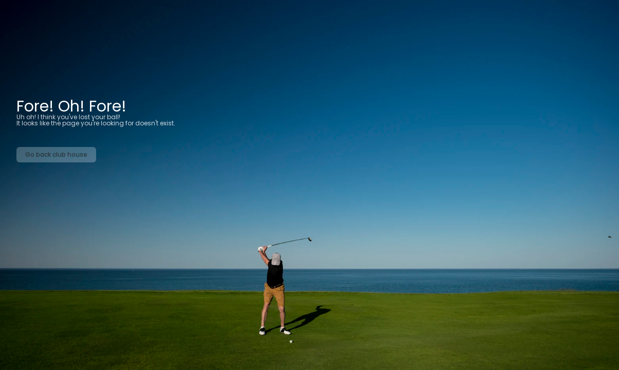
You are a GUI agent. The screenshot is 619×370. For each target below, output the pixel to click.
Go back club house (56, 154)
